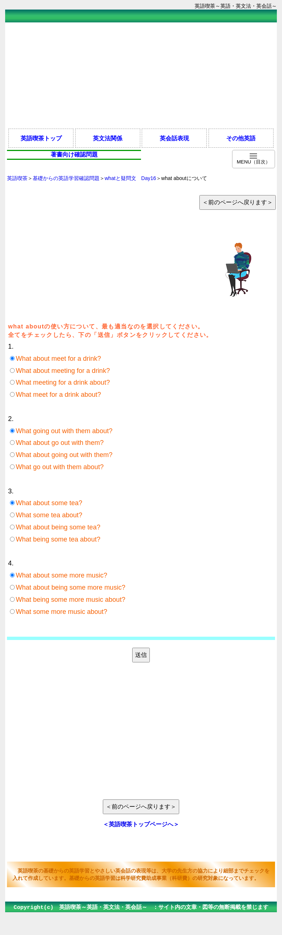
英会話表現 (174, 138)
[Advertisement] (141, 75)
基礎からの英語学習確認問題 (66, 178)
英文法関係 (107, 138)
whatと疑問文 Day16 (130, 178)
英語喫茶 (17, 178)
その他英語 (241, 138)
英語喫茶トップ (41, 138)
